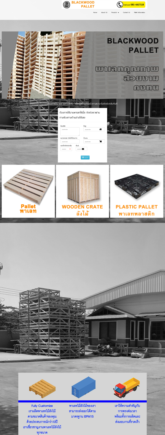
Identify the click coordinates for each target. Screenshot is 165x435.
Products (115, 12)
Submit (85, 157)
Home (95, 12)
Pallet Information (139, 12)
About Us (104, 12)
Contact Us (126, 12)
